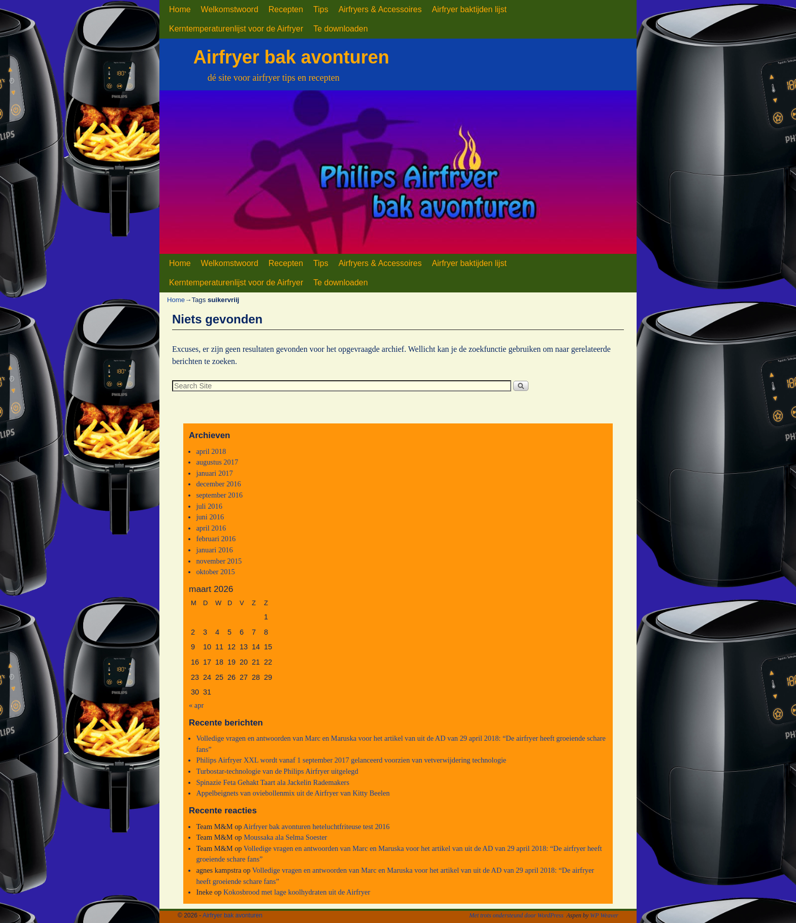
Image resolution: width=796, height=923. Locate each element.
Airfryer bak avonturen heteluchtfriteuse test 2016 (316, 826)
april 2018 (211, 451)
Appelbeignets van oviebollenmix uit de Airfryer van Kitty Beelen (292, 793)
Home (180, 9)
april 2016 (211, 528)
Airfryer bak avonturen (291, 57)
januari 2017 (214, 473)
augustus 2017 (217, 462)
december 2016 (218, 484)
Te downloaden (340, 28)
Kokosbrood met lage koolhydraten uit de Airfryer (296, 892)
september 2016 (219, 495)
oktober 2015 (215, 572)
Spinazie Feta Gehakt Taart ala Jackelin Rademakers (272, 782)
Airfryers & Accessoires (380, 9)
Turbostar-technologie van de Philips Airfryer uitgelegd (277, 771)
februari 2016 (216, 539)
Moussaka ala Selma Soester (285, 837)
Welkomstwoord (229, 9)
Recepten (286, 9)
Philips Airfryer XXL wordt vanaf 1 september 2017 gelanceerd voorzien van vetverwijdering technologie (351, 760)
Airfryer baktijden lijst (469, 9)
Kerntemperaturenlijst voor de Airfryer (236, 28)
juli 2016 (209, 506)
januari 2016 (214, 550)
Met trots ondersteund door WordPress (516, 915)
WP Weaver (604, 915)
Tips (320, 9)
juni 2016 (210, 517)
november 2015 (219, 561)
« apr (196, 705)
